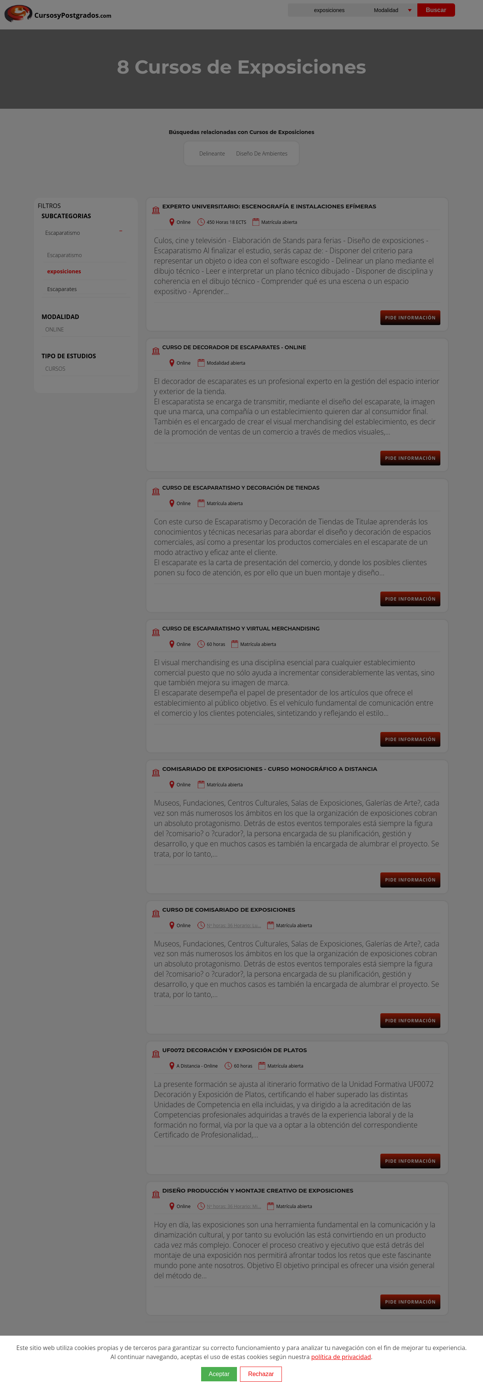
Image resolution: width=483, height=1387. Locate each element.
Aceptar (219, 1374)
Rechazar (261, 1374)
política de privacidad (341, 1357)
